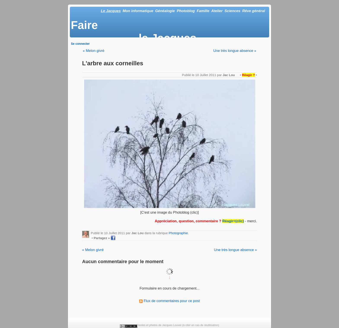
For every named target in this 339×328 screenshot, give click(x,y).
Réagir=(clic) (233, 221)
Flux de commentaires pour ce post (169, 301)
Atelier (217, 11)
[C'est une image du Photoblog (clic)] (169, 212)
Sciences (232, 11)
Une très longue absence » (234, 51)
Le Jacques (111, 11)
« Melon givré (93, 51)
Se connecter (80, 43)
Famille (203, 11)
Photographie (178, 233)
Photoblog (186, 11)
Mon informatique (138, 11)
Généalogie (165, 11)
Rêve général (253, 11)
